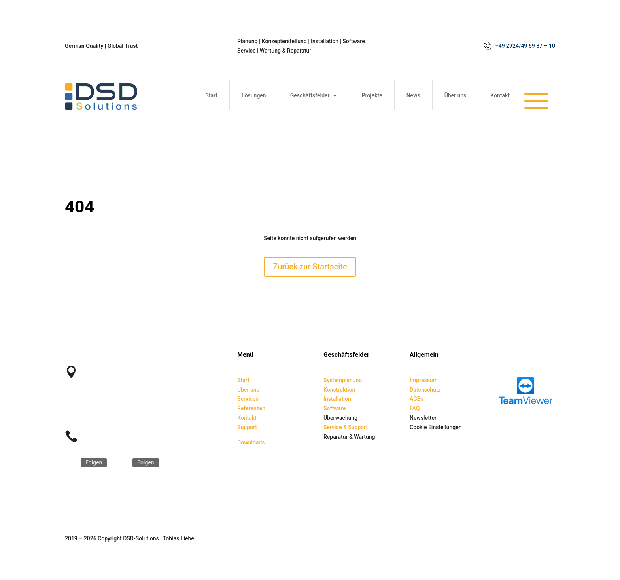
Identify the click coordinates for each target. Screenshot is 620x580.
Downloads (251, 442)
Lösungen (254, 95)
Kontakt (500, 95)
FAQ (415, 408)
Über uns (455, 95)
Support (247, 427)
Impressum (424, 380)
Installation (337, 399)
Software (334, 408)
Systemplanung (342, 380)
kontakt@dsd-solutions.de (115, 402)
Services (248, 399)
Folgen (93, 462)
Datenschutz (425, 390)
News (413, 95)
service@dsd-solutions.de (115, 411)
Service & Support (345, 427)
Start (211, 95)
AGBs (416, 399)
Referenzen (251, 408)
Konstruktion (339, 390)
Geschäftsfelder (310, 95)
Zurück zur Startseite (310, 266)
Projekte (372, 95)
